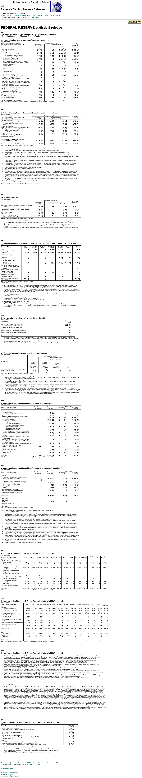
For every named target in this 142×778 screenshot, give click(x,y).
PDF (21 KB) (35, 17)
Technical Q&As (55, 15)
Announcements (43, 15)
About (35, 15)
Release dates (5, 15)
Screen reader (25, 17)
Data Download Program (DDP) (21, 15)
